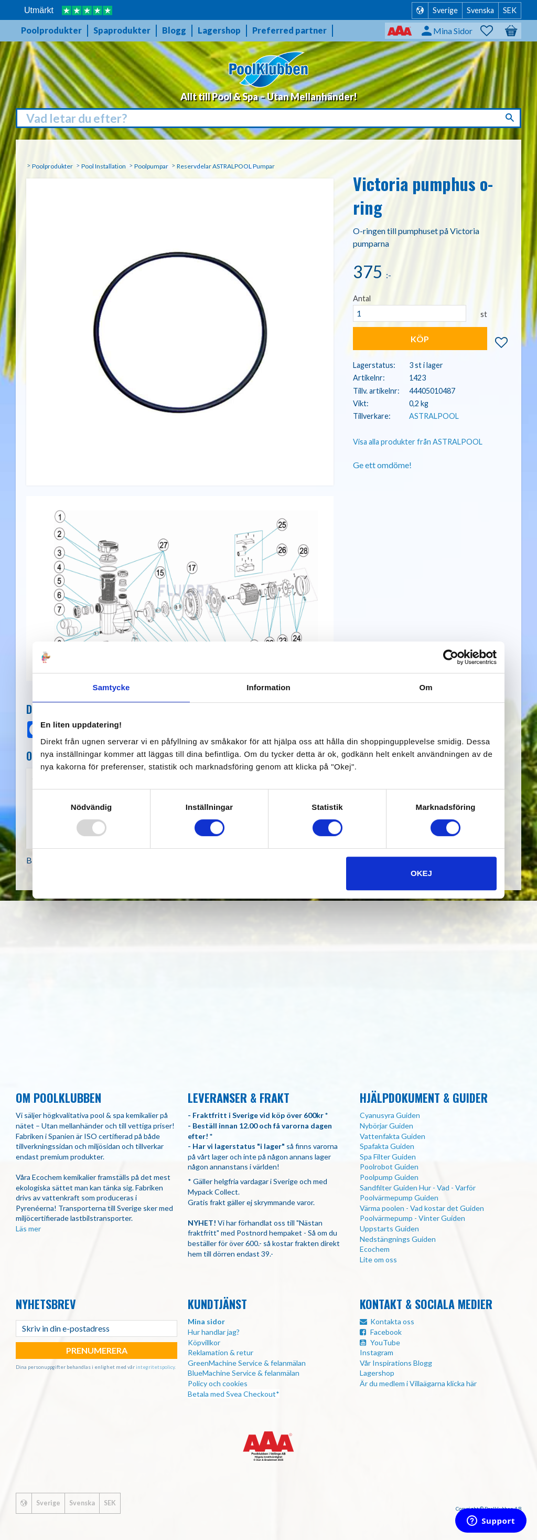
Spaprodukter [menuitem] (122, 30)
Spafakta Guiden (387, 1146)
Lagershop (377, 1372)
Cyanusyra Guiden (390, 1115)
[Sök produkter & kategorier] (268, 118)
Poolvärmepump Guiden (399, 1197)
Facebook (386, 1331)
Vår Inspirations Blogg (396, 1362)
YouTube (385, 1342)
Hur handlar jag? (214, 1331)
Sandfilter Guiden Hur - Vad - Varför (418, 1187)
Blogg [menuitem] (174, 30)
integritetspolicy (155, 1367)
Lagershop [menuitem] (219, 30)
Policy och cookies (218, 1383)
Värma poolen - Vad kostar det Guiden (422, 1208)
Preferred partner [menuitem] (289, 30)
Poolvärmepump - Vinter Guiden (412, 1218)
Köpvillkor (204, 1342)
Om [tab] (425, 687)
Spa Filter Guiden (388, 1156)
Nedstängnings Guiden (398, 1239)
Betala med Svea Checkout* (234, 1393)
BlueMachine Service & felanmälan (243, 1372)
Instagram (376, 1352)
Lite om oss (378, 1259)
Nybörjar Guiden (386, 1125)
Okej (421, 873)
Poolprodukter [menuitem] (51, 30)
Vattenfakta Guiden (392, 1136)
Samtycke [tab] (111, 687)
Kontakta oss (392, 1321)
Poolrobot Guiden (389, 1166)
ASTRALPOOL (434, 416)
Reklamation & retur (220, 1352)
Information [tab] (268, 687)
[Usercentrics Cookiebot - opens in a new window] (451, 657)
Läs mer (28, 1228)
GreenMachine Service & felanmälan (247, 1362)
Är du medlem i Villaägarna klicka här (418, 1383)
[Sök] (511, 117)
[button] (491, 31)
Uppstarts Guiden (389, 1228)
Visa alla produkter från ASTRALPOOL (417, 441)
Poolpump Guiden (389, 1177)
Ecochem (375, 1248)
